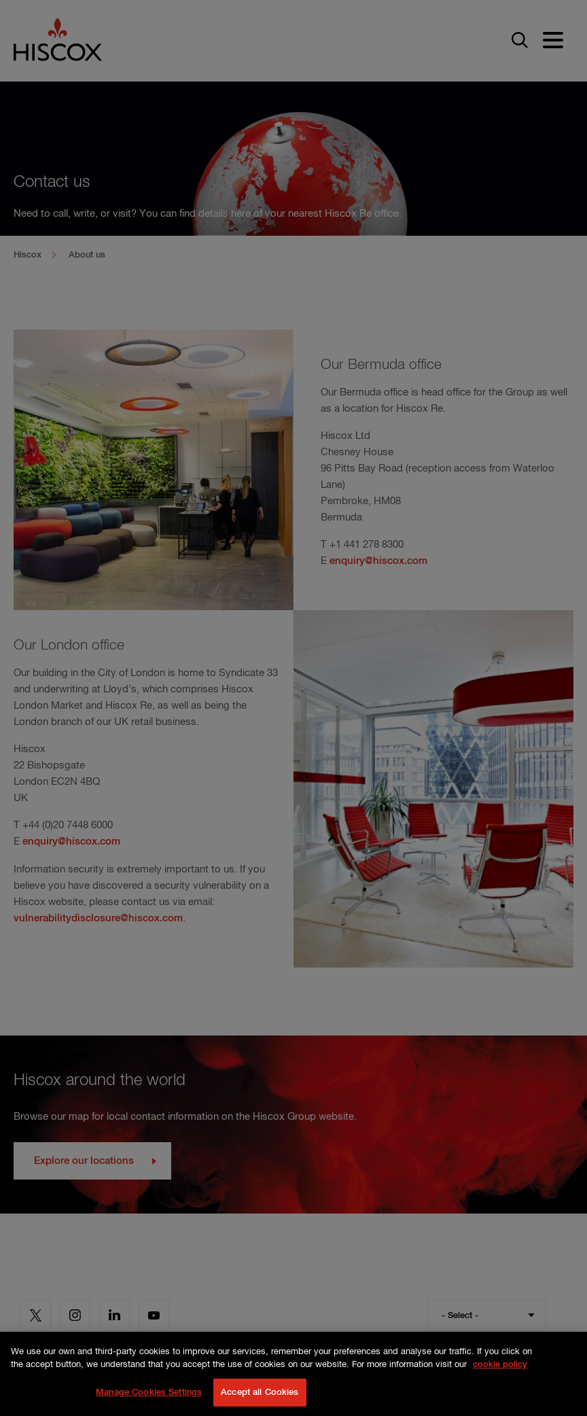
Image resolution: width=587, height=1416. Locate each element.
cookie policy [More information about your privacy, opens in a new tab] (500, 1379)
